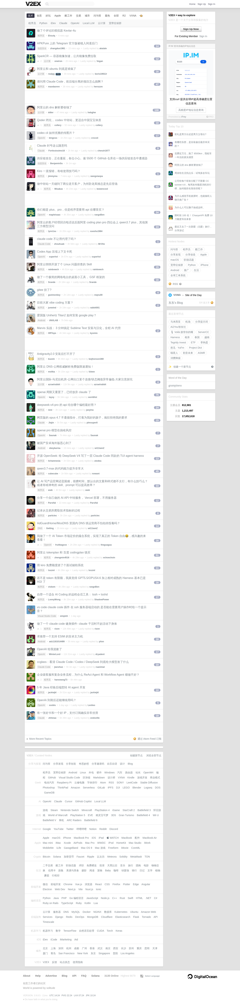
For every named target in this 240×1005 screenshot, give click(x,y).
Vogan (99, 61)
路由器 (129, 772)
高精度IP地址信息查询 (190, 110)
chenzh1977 (104, 150)
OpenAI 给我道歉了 (49, 649)
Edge (136, 884)
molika (51, 371)
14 (157, 46)
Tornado (146, 916)
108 (156, 110)
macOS (174, 259)
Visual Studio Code (47, 616)
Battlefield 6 (90, 820)
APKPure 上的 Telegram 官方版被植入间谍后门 (67, 43)
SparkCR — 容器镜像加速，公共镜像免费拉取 (66, 56)
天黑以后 (112, 865)
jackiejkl (52, 692)
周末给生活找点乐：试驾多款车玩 (192, 173)
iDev (53, 23)
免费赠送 (92, 865)
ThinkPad (62, 787)
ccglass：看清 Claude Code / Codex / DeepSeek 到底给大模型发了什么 (83, 661)
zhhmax (53, 718)
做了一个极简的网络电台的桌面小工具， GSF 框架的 (71, 277)
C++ (114, 898)
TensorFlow (69, 930)
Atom (103, 782)
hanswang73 (60, 679)
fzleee (92, 371)
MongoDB (92, 916)
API (156, 916)
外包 (91, 772)
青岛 (53, 953)
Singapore (104, 953)
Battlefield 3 (144, 810)
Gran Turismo (126, 815)
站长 (138, 772)
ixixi (50, 410)
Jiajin (51, 422)
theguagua (106, 545)
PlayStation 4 (102, 810)
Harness (175, 337)
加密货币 (69, 856)
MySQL (75, 911)
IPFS (110, 787)
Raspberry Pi (64, 782)
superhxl (53, 256)
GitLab (101, 787)
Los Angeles (127, 953)
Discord (113, 829)
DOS (157, 787)
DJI (118, 787)
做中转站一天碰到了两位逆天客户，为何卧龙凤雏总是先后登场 (77, 183)
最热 (107, 15)
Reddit (103, 829)
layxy (51, 397)
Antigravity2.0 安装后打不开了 (56, 353)
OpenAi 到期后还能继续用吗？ (56, 700)
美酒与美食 (72, 870)
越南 (206, 337)
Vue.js (78, 884)
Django (59, 916)
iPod (111, 842)
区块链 (86, 777)
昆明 (146, 948)
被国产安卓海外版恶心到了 (54, 443)
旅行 (130, 865)
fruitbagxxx (61, 545)
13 (157, 254)
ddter (51, 112)
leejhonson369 (96, 359)
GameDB (49, 792)
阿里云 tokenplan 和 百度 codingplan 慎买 (63, 552)
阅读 (91, 870)
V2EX (46, 962)
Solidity (123, 856)
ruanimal (100, 667)
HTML (139, 898)
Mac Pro (89, 842)
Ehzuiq (51, 35)
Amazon (75, 787)
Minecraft (87, 810)
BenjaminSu (56, 163)
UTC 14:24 (54, 995)
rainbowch (53, 269)
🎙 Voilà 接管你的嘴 (181, 332)
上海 (53, 948)
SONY (120, 782)
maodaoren (54, 86)
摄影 (84, 870)
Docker (87, 911)
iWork (147, 842)
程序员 (186, 249)
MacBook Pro (81, 837)
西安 (115, 948)
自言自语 (112, 763)
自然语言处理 (86, 930)
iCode (54, 939)
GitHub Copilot (83, 801)
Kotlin (87, 903)
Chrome (67, 884)
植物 (157, 870)
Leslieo (91, 705)
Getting (50, 528)
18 (157, 639)
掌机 (61, 820)
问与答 (174, 249)
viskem (52, 587)
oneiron (58, 61)
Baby (108, 870)
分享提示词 (201, 321)
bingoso (53, 138)
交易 (78, 15)
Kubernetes (120, 911)
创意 (39, 15)
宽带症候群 (176, 265)
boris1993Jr (101, 74)
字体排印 (92, 782)
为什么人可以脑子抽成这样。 (190, 207)
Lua (96, 903)
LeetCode (132, 782)
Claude (63, 23)
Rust (122, 898)
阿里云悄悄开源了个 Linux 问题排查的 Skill (64, 264)
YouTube (58, 829)
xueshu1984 (96, 231)
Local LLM (88, 23)
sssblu (52, 705)
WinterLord (54, 654)
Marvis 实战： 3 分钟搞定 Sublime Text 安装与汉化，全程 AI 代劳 (79, 328)
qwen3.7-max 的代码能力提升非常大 (60, 468)
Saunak (53, 435)
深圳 (60, 948)
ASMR (201, 352)
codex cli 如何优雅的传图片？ (56, 132)
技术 (30, 15)
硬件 (99, 772)
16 (157, 71)
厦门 (45, 953)
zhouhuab (59, 244)
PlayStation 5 (77, 815)
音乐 (122, 865)
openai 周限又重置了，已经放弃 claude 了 (64, 392)
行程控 (55, 875)
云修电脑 (79, 782)
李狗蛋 (204, 342)
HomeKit (121, 842)
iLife (58, 847)
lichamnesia (54, 461)
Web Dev (60, 889)
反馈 (54, 962)
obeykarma (54, 448)
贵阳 (115, 953)
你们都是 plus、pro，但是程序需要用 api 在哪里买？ (70, 209)
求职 (81, 865)
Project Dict (195, 347)
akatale (103, 48)
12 (157, 58)
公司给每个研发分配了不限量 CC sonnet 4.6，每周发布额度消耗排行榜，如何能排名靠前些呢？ (193, 185)
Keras (119, 930)
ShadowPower (101, 599)
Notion (92, 829)
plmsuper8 (92, 422)
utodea (97, 461)
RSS (175, 284)
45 (157, 471)
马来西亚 (175, 321)
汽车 (119, 772)
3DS (113, 815)
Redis (69, 916)
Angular (146, 884)
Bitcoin (46, 856)
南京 (107, 948)
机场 (187, 321)
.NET (148, 898)
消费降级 (175, 358)
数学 (58, 930)
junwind (52, 307)
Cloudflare (107, 916)
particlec (52, 515)
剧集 (60, 870)
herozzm (98, 86)
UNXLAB (53, 320)
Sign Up (202, 4)
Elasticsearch (122, 916)
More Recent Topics (40, 738)
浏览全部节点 (153, 755)
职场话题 (189, 259)
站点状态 (65, 962)
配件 (137, 837)
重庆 (139, 948)
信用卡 (52, 870)
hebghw (92, 112)
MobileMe (48, 847)
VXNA (177, 295)
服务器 (57, 911)
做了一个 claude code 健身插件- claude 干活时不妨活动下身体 (77, 623)
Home (192, 4)
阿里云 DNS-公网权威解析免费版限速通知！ (65, 366)
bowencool (102, 189)
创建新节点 (136, 755)
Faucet (80, 856)
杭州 (68, 948)
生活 (196, 270)
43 (157, 186)
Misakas (58, 189)
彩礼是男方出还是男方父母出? (190, 134)
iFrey (183, 117)
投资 (102, 865)
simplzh (64, 616)
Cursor (68, 801)
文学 (150, 870)
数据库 (108, 911)
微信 (45, 884)
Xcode (67, 842)
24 (157, 227)
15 (157, 267)
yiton (101, 641)
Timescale (48, 922)
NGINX (97, 911)
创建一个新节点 (182, 366)
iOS (94, 837)
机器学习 (48, 930)
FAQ (83, 975)
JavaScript (92, 898)
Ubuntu (134, 911)
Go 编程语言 (76, 898)
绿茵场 (125, 870)
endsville (95, 718)
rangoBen (99, 214)
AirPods (77, 842)
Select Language (150, 976)
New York (82, 953)
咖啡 (116, 870)
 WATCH (113, 837)
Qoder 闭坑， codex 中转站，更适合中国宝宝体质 (69, 120)
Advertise (51, 975)
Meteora (112, 856)
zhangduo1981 (57, 48)
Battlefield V (49, 820)
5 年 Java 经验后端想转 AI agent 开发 (61, 687)
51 (157, 555)
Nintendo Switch (70, 810)
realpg (51, 74)
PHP (64, 898)
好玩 (48, 15)
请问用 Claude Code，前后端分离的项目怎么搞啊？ (70, 81)
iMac (58, 842)
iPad (101, 837)
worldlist (92, 397)
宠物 (99, 870)
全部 (116, 15)
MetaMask (136, 856)
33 (157, 485)
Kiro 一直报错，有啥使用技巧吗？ (58, 171)
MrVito (101, 244)
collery (57, 125)
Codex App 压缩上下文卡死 (54, 251)
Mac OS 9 (86, 847)
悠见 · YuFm (177, 347)
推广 (186, 270)
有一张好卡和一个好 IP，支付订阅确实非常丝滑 (67, 712)
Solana (57, 856)
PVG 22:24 (67, 995)
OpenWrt (148, 772)
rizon (57, 629)
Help (38, 975)
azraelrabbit (54, 384)
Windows (109, 772)
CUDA (100, 930)
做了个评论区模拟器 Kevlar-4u (56, 30)
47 (157, 84)
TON (147, 856)
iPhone (205, 265)
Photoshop (49, 787)
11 (157, 568)
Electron (47, 889)
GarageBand (71, 847)
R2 (124, 15)
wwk (50, 490)
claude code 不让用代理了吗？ (56, 238)
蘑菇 (46, 875)
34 (157, 212)
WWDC (101, 842)
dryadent (100, 654)
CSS (107, 884)
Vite (80, 889)
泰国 (197, 337)
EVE (90, 815)
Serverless (89, 787)
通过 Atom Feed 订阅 (149, 738)
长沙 (123, 948)
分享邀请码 (98, 763)
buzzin (51, 359)
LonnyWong (54, 599)
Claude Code (44, 244)
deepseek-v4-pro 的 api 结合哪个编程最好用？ (66, 404)
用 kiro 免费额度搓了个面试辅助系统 (60, 565)
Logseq (148, 787)
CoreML (135, 847)
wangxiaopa (96, 176)
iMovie (124, 847)
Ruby (79, 903)
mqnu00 (98, 295)
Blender (136, 787)
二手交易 (48, 865)
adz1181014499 (57, 641)
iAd (76, 939)
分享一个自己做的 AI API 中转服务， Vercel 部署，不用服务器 (77, 497)
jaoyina (89, 410)
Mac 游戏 (100, 847)
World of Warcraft (58, 815)
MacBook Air (150, 837)
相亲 (187, 337)
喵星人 (174, 352)
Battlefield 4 (143, 815)
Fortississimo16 (57, 150)
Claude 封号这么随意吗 (52, 145)
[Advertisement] (94, 97)
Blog (130, 763)
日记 (142, 870)
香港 (92, 948)
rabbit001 (95, 307)
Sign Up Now (191, 29)
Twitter (70, 829)
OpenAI (75, 23)
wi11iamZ (99, 448)
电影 (146, 865)
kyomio (94, 333)
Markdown (99, 777)
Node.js (105, 898)
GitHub (52, 777)
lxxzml (51, 570)
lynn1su (52, 231)
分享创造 (190, 254)
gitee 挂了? (44, 289)
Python (192, 265)
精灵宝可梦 (102, 815)
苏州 (131, 948)
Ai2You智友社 (178, 326)
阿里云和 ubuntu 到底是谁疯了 (56, 68)
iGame (116, 810)
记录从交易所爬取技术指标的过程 (58, 510)
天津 (154, 948)
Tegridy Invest (178, 342)
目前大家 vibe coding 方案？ (55, 302)
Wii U (156, 815)
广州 (84, 948)
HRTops (52, 333)
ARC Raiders (74, 820)
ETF (193, 342)
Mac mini (48, 842)
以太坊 (101, 856)
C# (155, 898)
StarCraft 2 (129, 810)
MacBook (126, 837)
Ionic (98, 889)
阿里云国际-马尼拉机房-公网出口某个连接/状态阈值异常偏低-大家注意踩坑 (85, 379)
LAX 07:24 (79, 995)
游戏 (45, 810)
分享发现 (175, 254)
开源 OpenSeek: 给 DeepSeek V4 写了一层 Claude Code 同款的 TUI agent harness (90, 455)
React (98, 884)
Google (47, 829)
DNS (40, 528)
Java (56, 898)
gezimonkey (54, 295)
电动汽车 (49, 782)
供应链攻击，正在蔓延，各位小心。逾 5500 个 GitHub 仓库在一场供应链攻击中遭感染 (92, 158)
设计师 (111, 777)
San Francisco (66, 953)
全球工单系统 (178, 275)
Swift (130, 898)
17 (157, 135)
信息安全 (42, 48)
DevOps (79, 916)
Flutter (126, 884)
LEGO (126, 787)
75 (157, 394)
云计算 (101, 23)
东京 (93, 953)
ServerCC (203, 332)
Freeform (113, 847)
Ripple (90, 856)
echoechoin (109, 557)
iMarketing (66, 939)
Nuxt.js (89, 889)
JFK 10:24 (91, 995)
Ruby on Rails (50, 903)
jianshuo (58, 667)
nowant (96, 473)
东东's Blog (176, 302)
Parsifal (52, 503)
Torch (110, 930)
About (26, 975)
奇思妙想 (84, 763)
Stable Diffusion (149, 782)
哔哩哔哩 (82, 829)
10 (157, 122)
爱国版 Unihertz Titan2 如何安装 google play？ (66, 315)
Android (174, 270)
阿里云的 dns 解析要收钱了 (189, 165)
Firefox (116, 884)
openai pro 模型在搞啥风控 (54, 430)
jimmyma (52, 176)
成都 (76, 948)
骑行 (134, 870)
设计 (122, 763)
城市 (87, 15)
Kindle (130, 777)
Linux (83, 772)
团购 (138, 865)
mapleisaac (55, 214)
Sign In (211, 4)
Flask (136, 916)
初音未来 (188, 352)
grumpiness (175, 385)
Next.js (72, 889)
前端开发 (56, 884)
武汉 (100, 948)
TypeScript (67, 903)
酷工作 (199, 249)
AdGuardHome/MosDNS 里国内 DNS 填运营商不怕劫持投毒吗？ (78, 523)
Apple (203, 254)
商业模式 (155, 777)
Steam (54, 810)
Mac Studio (135, 842)
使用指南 (78, 962)
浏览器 (88, 884)
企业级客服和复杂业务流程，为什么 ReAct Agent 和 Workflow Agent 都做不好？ (88, 674)
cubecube (53, 473)
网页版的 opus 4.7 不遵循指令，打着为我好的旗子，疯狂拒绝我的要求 (82, 417)
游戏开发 (142, 777)
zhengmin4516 (61, 557)
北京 (45, 948)
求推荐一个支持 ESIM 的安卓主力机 (60, 636)
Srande (52, 282)
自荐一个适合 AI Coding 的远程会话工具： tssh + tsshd (72, 594)
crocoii (94, 138)
